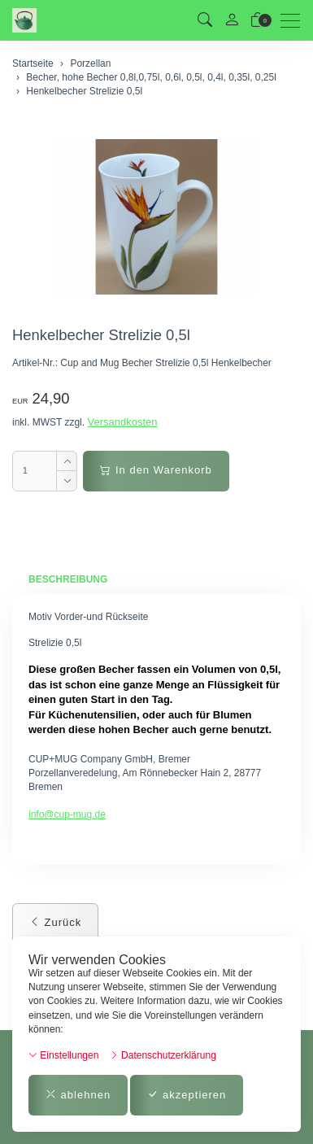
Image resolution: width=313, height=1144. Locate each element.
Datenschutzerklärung (163, 1055)
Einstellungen (63, 1055)
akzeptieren (186, 1095)
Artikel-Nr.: (35, 363)
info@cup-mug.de (67, 814)
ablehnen (78, 1095)
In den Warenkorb (155, 470)
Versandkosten (122, 422)
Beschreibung (67, 579)
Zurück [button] (55, 922)
